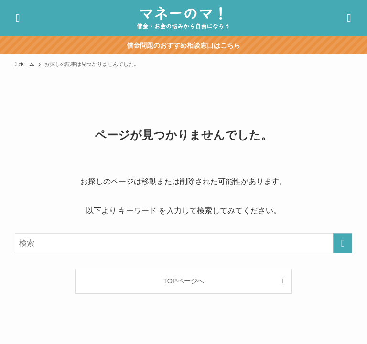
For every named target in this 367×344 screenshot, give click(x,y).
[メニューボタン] (349, 18)
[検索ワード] (184, 243)
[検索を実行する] (342, 243)
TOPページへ (183, 281)
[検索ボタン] (18, 18)
